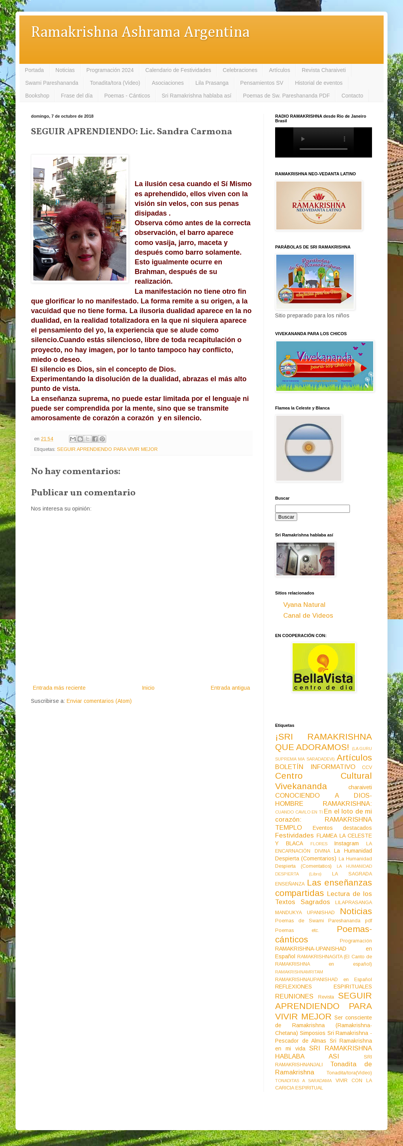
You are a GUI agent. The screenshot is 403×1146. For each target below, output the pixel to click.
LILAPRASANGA (353, 902)
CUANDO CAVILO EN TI (299, 812)
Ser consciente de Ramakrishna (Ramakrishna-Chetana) (323, 1025)
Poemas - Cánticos (127, 96)
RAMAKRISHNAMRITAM (299, 972)
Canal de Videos (308, 615)
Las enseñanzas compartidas (323, 888)
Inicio (148, 688)
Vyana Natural (304, 604)
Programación (356, 941)
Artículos (279, 70)
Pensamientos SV (261, 83)
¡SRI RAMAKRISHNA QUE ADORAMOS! (323, 742)
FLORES (318, 843)
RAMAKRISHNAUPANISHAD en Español (323, 979)
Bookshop (37, 96)
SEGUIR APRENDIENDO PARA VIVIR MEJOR (107, 449)
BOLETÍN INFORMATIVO (315, 767)
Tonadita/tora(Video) (349, 1073)
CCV (367, 767)
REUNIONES (294, 996)
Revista (326, 997)
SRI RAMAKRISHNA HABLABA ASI (323, 1052)
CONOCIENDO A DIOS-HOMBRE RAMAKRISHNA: (323, 799)
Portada (34, 70)
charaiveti (360, 787)
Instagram (346, 843)
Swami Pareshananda (51, 83)
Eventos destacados (342, 828)
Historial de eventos (319, 83)
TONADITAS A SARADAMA (303, 1080)
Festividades (294, 835)
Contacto (352, 96)
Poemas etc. (297, 930)
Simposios (313, 1033)
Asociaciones (168, 83)
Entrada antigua (230, 688)
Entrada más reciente (59, 688)
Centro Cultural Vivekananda (323, 781)
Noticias (65, 70)
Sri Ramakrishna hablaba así (196, 96)
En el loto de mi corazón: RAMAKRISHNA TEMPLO (323, 819)
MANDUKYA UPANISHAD (305, 912)
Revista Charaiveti (324, 70)
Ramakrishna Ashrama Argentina (140, 32)
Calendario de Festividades (178, 70)
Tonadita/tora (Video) (115, 83)
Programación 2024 (110, 70)
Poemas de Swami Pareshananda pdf (323, 920)
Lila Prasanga (212, 83)
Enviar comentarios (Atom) (99, 701)
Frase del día (77, 96)
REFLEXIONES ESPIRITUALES (323, 986)
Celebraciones (240, 70)
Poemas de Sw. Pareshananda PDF (286, 96)
